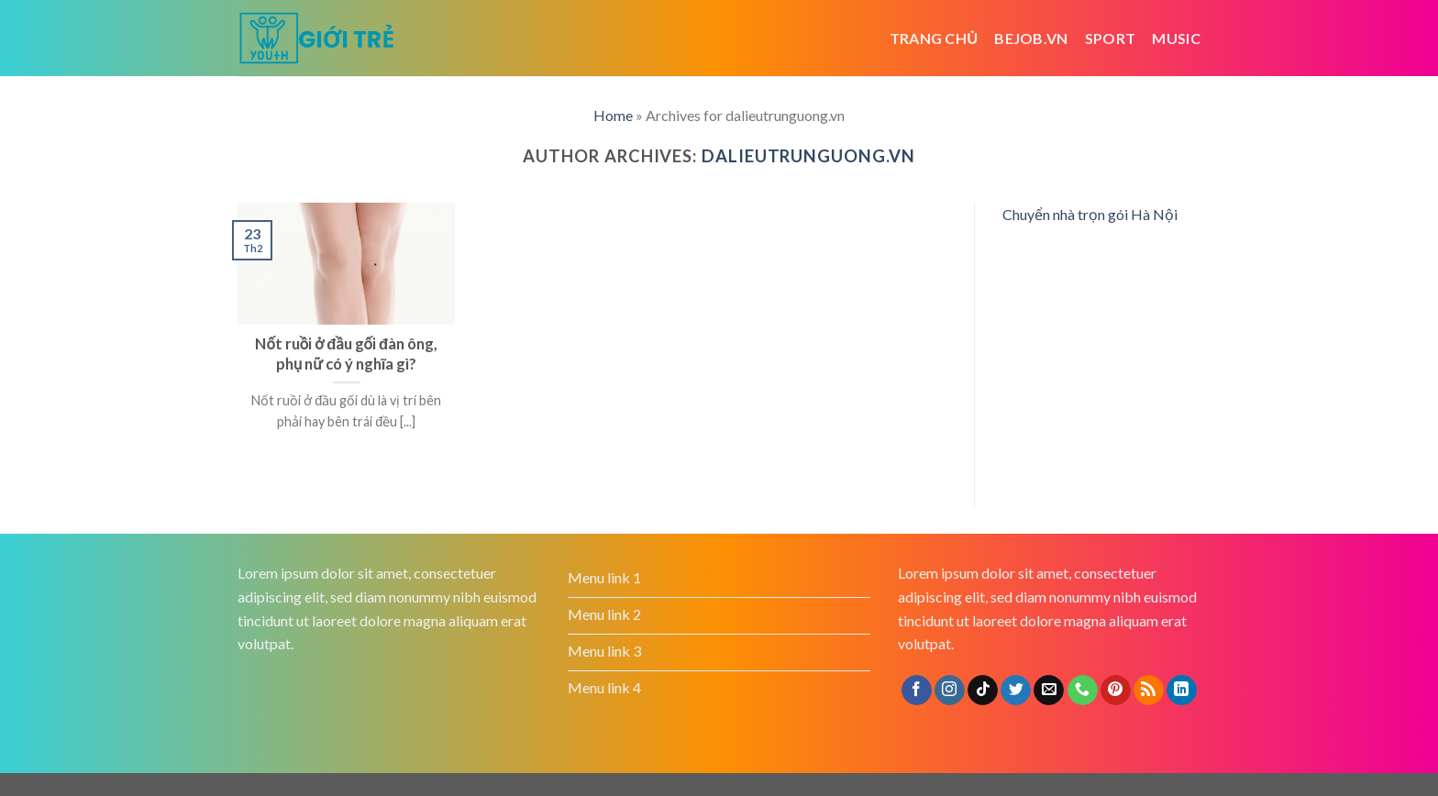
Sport (1110, 38)
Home (613, 115)
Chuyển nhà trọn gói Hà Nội (1090, 214)
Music (1176, 38)
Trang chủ (934, 38)
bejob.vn (1031, 38)
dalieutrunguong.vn (808, 156)
